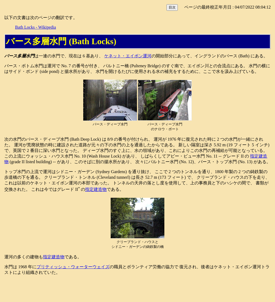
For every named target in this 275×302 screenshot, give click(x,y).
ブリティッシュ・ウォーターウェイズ (73, 266)
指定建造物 (96, 189)
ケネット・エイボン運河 (127, 56)
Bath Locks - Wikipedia (35, 27)
